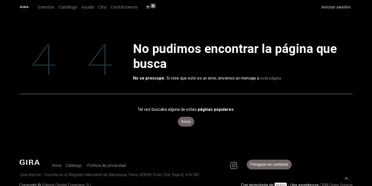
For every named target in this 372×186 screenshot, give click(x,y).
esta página (270, 78)
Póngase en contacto (269, 164)
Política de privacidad (106, 165)
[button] (346, 178)
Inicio (186, 121)
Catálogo (74, 165)
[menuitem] (46, 7)
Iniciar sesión (336, 7)
